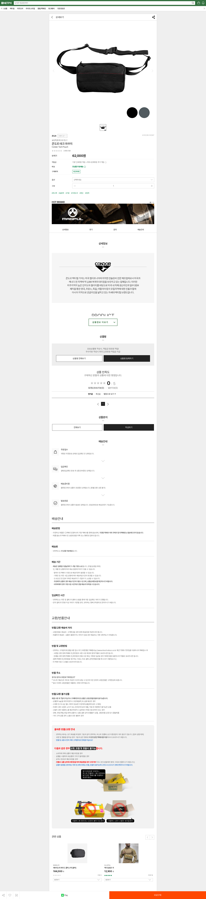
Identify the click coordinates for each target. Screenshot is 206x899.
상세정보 (65, 229)
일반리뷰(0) (113, 388)
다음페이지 (107, 404)
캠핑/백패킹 (42, 8)
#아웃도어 (74, 193)
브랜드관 (62, 136)
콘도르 (54, 136)
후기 (91, 229)
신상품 (5, 8)
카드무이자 (76, 172)
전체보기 (77, 427)
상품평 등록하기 (126, 358)
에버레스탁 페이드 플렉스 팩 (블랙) (64, 868)
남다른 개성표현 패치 (21, 3)
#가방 (67, 193)
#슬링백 (61, 193)
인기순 (90, 394)
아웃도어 (20, 8)
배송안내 (141, 229)
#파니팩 (54, 193)
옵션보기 (56, 880)
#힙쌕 (87, 193)
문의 (115, 229)
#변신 (81, 193)
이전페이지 (98, 404)
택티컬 (12, 8)
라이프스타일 (30, 8)
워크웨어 (51, 8)
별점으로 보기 (110, 394)
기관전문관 (61, 8)
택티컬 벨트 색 (109, 868)
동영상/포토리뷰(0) (96, 388)
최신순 (98, 394)
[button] (147, 837)
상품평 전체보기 (79, 358)
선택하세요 (77, 180)
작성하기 (128, 427)
